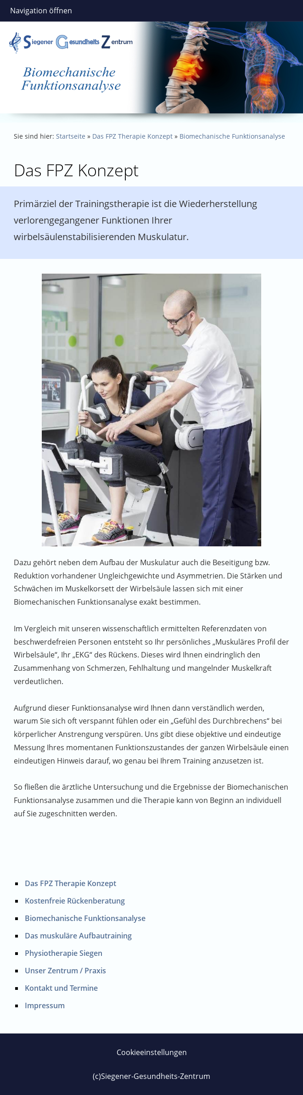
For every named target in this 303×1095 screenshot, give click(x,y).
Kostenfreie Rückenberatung (75, 901)
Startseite (70, 136)
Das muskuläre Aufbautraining (78, 936)
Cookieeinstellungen (152, 1052)
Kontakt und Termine (61, 988)
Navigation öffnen (41, 11)
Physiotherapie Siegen (63, 953)
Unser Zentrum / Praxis (65, 971)
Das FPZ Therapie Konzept (132, 136)
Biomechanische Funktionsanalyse (232, 136)
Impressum (45, 1005)
